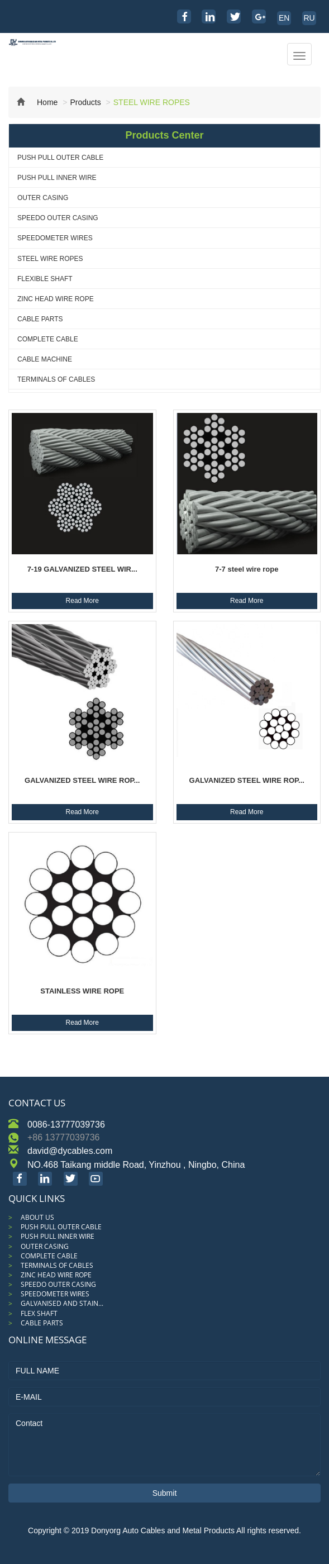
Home (37, 102)
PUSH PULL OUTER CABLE (60, 157)
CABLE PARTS (40, 319)
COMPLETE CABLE (47, 339)
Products (85, 102)
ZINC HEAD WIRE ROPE (55, 299)
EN (284, 17)
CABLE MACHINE (44, 359)
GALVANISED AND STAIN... (62, 1303)
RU (308, 17)
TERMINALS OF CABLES (56, 379)
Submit (164, 1493)
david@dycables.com (69, 1151)
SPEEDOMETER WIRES (55, 238)
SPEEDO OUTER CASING (57, 218)
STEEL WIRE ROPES (50, 259)
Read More (82, 601)
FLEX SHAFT (39, 1313)
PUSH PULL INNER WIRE (57, 178)
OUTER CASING (42, 198)
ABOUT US (37, 1217)
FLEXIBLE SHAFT (45, 279)
